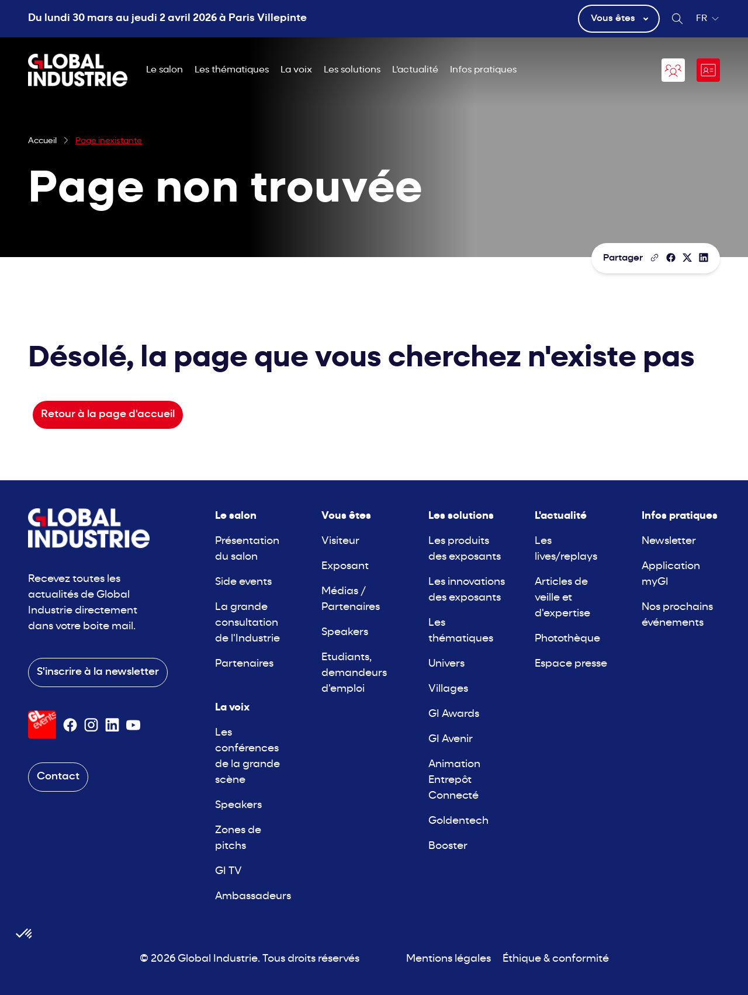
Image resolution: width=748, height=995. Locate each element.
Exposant (345, 566)
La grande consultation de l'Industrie (247, 623)
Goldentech (458, 821)
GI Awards (453, 714)
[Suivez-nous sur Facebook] (70, 725)
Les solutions (352, 70)
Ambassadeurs (253, 896)
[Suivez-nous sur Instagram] (91, 725)
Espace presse (571, 664)
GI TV (228, 871)
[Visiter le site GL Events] (42, 724)
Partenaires (244, 664)
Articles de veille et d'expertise (562, 598)
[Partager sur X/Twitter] (687, 257)
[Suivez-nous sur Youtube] (133, 725)
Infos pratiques (483, 70)
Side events (243, 582)
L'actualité (415, 70)
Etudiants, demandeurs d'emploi (354, 673)
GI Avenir (450, 739)
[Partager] (671, 257)
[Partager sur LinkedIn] (703, 257)
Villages (448, 689)
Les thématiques (232, 70)
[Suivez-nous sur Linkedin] (112, 725)
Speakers (238, 805)
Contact (58, 776)
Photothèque (567, 638)
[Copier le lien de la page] (654, 257)
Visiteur (340, 541)
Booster (448, 846)
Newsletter (669, 541)
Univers (446, 664)
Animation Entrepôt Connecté (454, 780)
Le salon (164, 70)
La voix (296, 70)
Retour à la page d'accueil (108, 414)
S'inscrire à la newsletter (98, 672)
